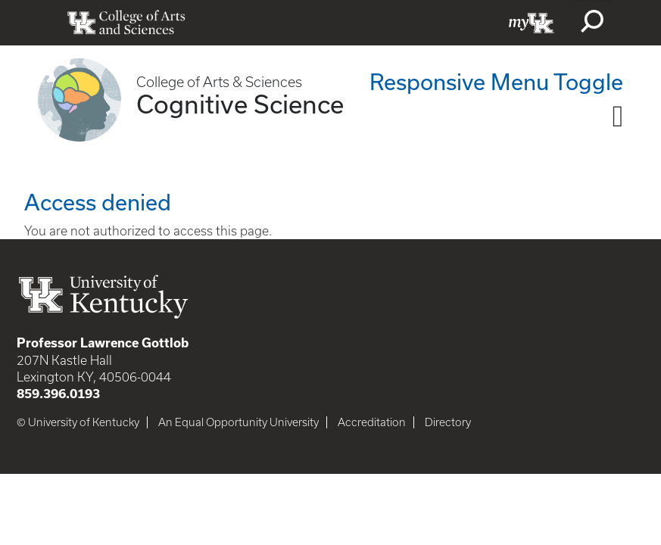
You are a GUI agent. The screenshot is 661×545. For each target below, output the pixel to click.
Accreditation (372, 422)
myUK (531, 22)
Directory (448, 422)
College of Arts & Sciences (219, 82)
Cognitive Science (240, 103)
